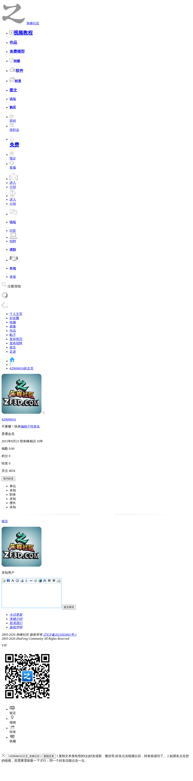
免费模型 (17, 51)
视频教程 (21, 32)
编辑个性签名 (30, 426)
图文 (13, 90)
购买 (13, 107)
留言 (13, 347)
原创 (13, 118)
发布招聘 (16, 343)
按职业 (14, 128)
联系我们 (16, 623)
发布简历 (16, 339)
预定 (13, 156)
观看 (13, 326)
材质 (15, 81)
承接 (13, 276)
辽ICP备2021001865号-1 (60, 634)
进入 (13, 182)
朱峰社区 (33, 23)
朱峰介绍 (16, 619)
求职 (13, 249)
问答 (13, 230)
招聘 (13, 241)
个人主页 (16, 314)
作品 (13, 42)
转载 (15, 61)
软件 (16, 70)
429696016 (9, 419)
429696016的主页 (21, 368)
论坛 (13, 99)
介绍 (13, 187)
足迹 (13, 351)
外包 (13, 268)
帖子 (13, 335)
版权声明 (16, 627)
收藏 (13, 322)
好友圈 (14, 318)
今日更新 (16, 614)
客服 (13, 167)
